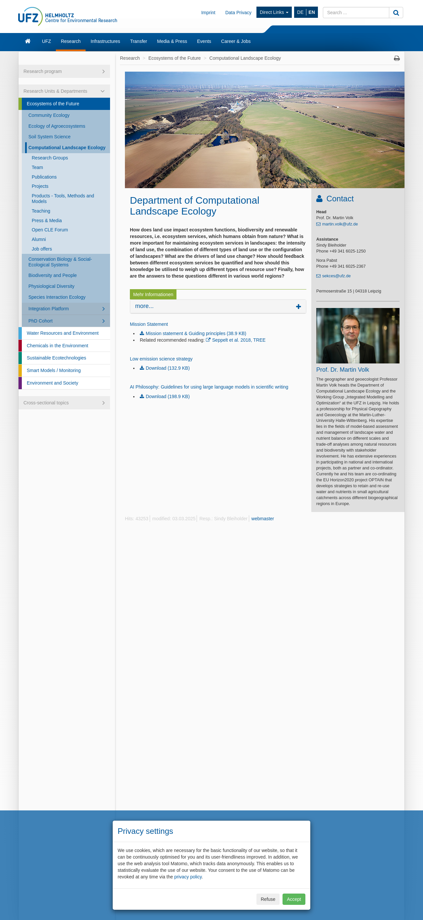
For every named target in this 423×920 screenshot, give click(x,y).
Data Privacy (238, 12)
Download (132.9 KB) (168, 368)
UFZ (46, 41)
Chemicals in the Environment (57, 345)
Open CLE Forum (50, 229)
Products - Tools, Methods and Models (63, 198)
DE (300, 12)
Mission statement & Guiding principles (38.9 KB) (196, 333)
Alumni (39, 239)
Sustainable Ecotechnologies (56, 357)
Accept (294, 899)
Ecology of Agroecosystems (56, 126)
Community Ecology (49, 115)
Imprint (208, 12)
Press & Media (47, 220)
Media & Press (172, 41)
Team (37, 167)
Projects (40, 186)
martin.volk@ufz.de (340, 224)
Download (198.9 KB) (168, 396)
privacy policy (188, 876)
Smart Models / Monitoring (54, 370)
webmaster (262, 518)
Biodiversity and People (52, 275)
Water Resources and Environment (62, 333)
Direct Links (274, 12)
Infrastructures (105, 41)
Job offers (42, 249)
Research (71, 41)
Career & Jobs (235, 41)
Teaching (41, 211)
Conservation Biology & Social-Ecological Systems (60, 261)
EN (312, 12)
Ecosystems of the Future (53, 103)
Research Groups (50, 157)
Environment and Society (52, 383)
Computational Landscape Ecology (66, 147)
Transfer (138, 41)
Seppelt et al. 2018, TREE (239, 340)
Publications (44, 177)
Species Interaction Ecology (57, 297)
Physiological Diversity (51, 286)
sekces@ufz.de (336, 276)
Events (204, 41)
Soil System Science (49, 136)
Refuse (268, 899)
